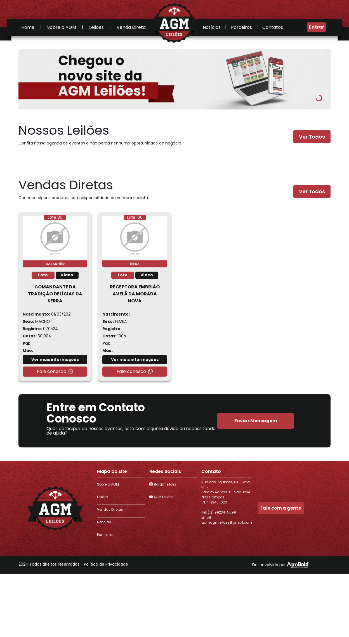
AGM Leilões (161, 496)
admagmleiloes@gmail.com (226, 522)
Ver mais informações (55, 359)
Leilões (96, 27)
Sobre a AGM (61, 27)
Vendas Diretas (110, 509)
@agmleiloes (162, 484)
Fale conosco (55, 371)
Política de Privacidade (106, 564)
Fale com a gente (280, 508)
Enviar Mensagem (255, 420)
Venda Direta (131, 27)
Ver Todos (312, 136)
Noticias (104, 522)
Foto (43, 275)
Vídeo (67, 275)
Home (27, 27)
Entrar (316, 27)
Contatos (272, 27)
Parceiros (241, 27)
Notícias (212, 27)
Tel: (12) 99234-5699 (218, 512)
